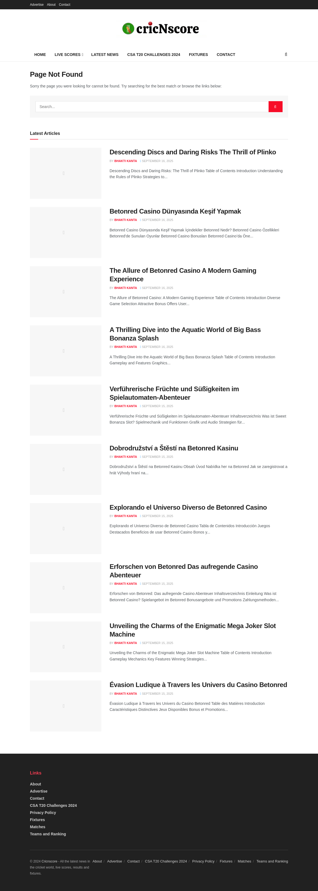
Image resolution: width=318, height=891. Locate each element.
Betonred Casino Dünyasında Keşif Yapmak (175, 211)
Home (40, 54)
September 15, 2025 (156, 406)
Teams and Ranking (48, 834)
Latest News (104, 54)
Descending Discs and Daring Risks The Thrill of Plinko (193, 152)
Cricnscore (49, 861)
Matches (37, 827)
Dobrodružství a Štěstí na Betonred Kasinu (174, 448)
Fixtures (198, 54)
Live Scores (67, 54)
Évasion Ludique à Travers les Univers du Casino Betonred (198, 684)
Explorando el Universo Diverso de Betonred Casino (188, 507)
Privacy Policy (43, 812)
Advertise (37, 5)
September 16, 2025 (156, 161)
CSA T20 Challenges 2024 (153, 54)
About (51, 5)
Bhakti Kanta (126, 161)
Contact (64, 5)
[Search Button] (276, 106)
